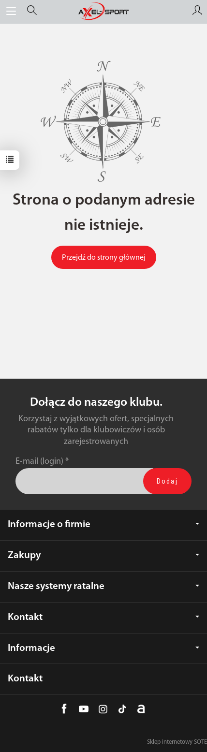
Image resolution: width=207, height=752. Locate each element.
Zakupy (103, 555)
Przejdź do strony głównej (104, 258)
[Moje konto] (197, 11)
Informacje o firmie (103, 524)
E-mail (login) (39, 461)
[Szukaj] (32, 11)
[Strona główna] (103, 11)
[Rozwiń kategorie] (11, 11)
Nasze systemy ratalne (103, 586)
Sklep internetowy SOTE (177, 742)
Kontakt (103, 617)
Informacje (103, 648)
